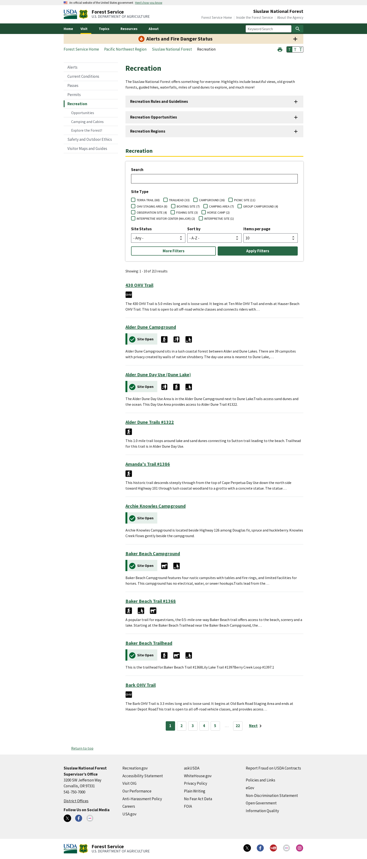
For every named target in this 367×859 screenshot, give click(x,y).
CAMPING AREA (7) (221, 206)
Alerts (72, 67)
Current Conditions (83, 76)
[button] (280, 49)
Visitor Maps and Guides (87, 148)
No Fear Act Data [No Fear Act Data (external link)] (198, 798)
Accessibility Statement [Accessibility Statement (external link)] (142, 775)
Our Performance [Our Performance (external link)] (136, 791)
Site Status (141, 228)
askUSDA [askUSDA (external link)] (191, 768)
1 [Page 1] (170, 725)
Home (68, 28)
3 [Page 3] (193, 725)
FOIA (188, 806)
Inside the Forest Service (254, 17)
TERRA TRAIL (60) (148, 200)
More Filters (173, 250)
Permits (74, 94)
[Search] (297, 29)
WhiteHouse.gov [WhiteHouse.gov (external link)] (198, 775)
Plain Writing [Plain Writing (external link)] (194, 791)
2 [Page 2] (181, 725)
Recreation (77, 103)
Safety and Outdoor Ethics (89, 139)
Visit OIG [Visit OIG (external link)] (129, 783)
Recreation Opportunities (153, 117)
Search (137, 169)
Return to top (82, 748)
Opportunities (82, 112)
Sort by (194, 228)
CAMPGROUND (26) (212, 200)
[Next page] (256, 726)
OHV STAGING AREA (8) (152, 206)
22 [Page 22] (238, 725)
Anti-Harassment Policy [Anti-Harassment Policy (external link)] (142, 798)
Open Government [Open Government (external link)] (261, 803)
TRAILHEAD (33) (179, 200)
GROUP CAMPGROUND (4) (260, 206)
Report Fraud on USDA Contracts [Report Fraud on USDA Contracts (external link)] (273, 768)
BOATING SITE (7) (188, 206)
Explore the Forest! (86, 130)
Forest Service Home (216, 17)
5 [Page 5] (215, 725)
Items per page (256, 228)
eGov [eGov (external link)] (250, 787)
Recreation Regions (147, 131)
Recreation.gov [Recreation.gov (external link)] (135, 768)
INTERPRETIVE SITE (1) (219, 218)
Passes (72, 85)
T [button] (289, 49)
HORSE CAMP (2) (218, 212)
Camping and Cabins (87, 121)
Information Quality (262, 810)
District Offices (76, 800)
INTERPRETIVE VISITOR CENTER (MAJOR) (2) (166, 218)
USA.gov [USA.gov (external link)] (129, 814)
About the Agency (290, 17)
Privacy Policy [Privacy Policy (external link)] (195, 783)
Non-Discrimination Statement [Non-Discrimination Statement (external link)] (272, 795)
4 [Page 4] (204, 725)
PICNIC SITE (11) (244, 200)
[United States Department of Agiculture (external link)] (71, 14)
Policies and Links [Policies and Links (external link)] (260, 780)
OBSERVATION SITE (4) (152, 212)
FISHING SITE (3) (187, 212)
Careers (128, 806)
